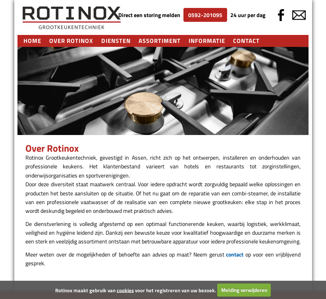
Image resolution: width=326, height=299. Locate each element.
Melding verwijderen (244, 290)
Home (32, 40)
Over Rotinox (71, 40)
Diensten (116, 40)
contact (234, 254)
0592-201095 (205, 15)
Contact (246, 40)
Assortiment (160, 40)
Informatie (207, 40)
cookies (125, 290)
